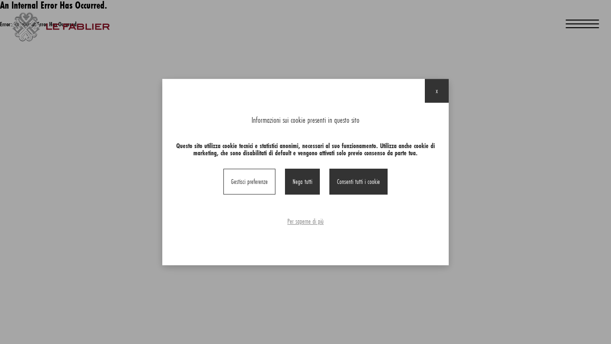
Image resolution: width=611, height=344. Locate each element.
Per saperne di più (305, 221)
